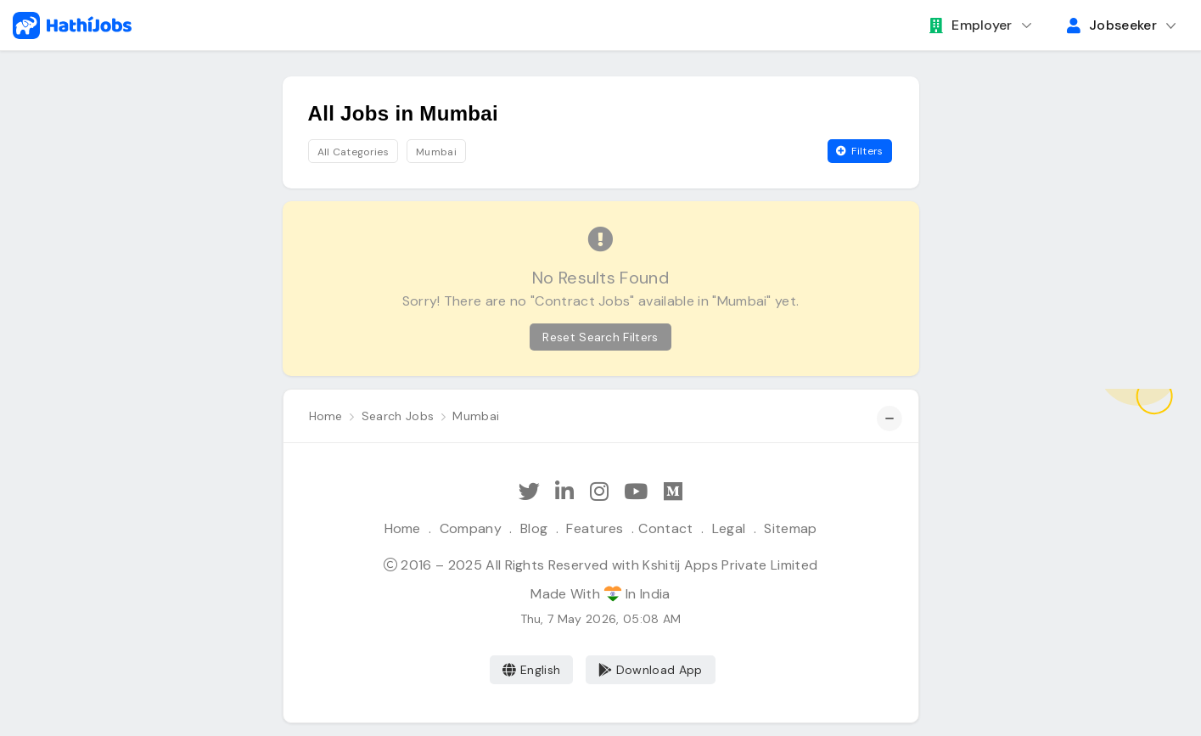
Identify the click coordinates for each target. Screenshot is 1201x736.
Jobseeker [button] (1112, 25)
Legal (729, 528)
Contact (665, 528)
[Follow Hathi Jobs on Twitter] (529, 491)
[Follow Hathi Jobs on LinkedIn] (564, 491)
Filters (860, 151)
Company (471, 528)
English (531, 669)
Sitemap (790, 528)
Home (402, 528)
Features (595, 528)
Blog (533, 528)
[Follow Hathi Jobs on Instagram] (599, 491)
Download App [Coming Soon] (650, 669)
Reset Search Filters (600, 337)
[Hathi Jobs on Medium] (673, 491)
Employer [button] (971, 25)
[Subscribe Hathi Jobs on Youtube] (636, 491)
